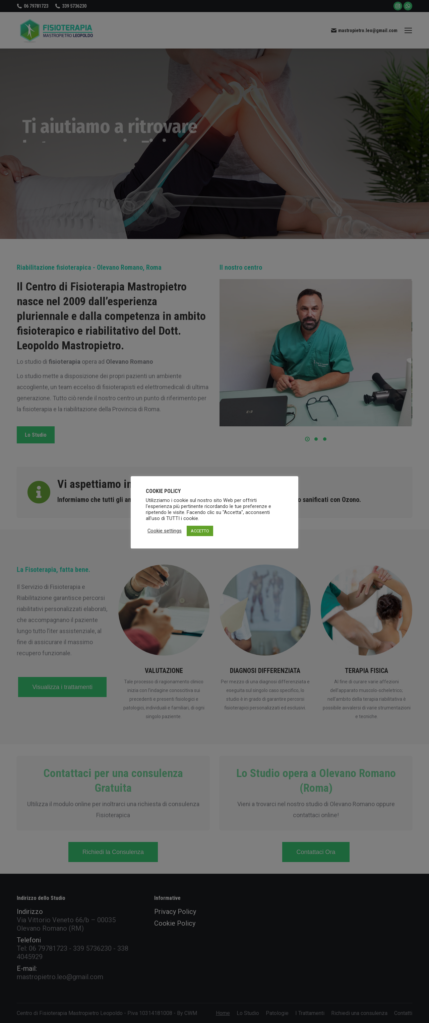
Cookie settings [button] (164, 531)
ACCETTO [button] (200, 530)
